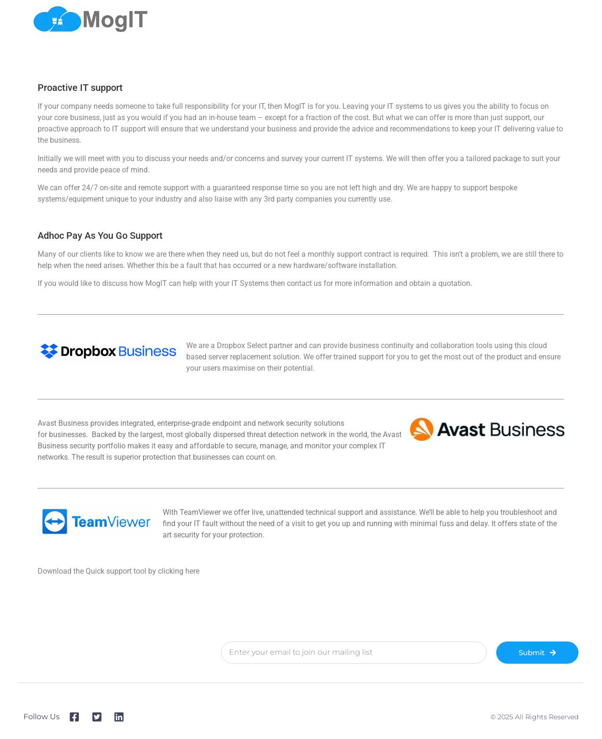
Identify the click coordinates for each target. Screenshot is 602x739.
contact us (304, 283)
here (192, 571)
